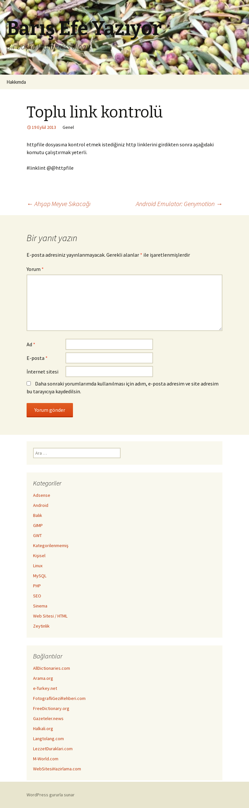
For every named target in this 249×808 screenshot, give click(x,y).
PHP (37, 586)
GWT (37, 535)
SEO (37, 596)
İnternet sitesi (42, 371)
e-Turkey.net (45, 688)
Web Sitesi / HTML (50, 616)
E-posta (37, 358)
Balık (37, 515)
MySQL (39, 576)
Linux (37, 566)
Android (40, 505)
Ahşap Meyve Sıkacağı (58, 204)
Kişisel (39, 555)
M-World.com (45, 759)
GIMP (38, 525)
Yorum (35, 269)
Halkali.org (43, 728)
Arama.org (43, 678)
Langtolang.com (48, 738)
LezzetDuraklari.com (53, 749)
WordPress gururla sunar (51, 795)
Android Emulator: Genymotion (179, 204)
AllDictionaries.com (51, 668)
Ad (31, 344)
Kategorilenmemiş (50, 545)
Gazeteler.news (48, 718)
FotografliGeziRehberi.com (59, 698)
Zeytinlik (41, 626)
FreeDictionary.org (51, 708)
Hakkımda (16, 82)
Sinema (40, 606)
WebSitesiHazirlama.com (57, 769)
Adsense (41, 495)
